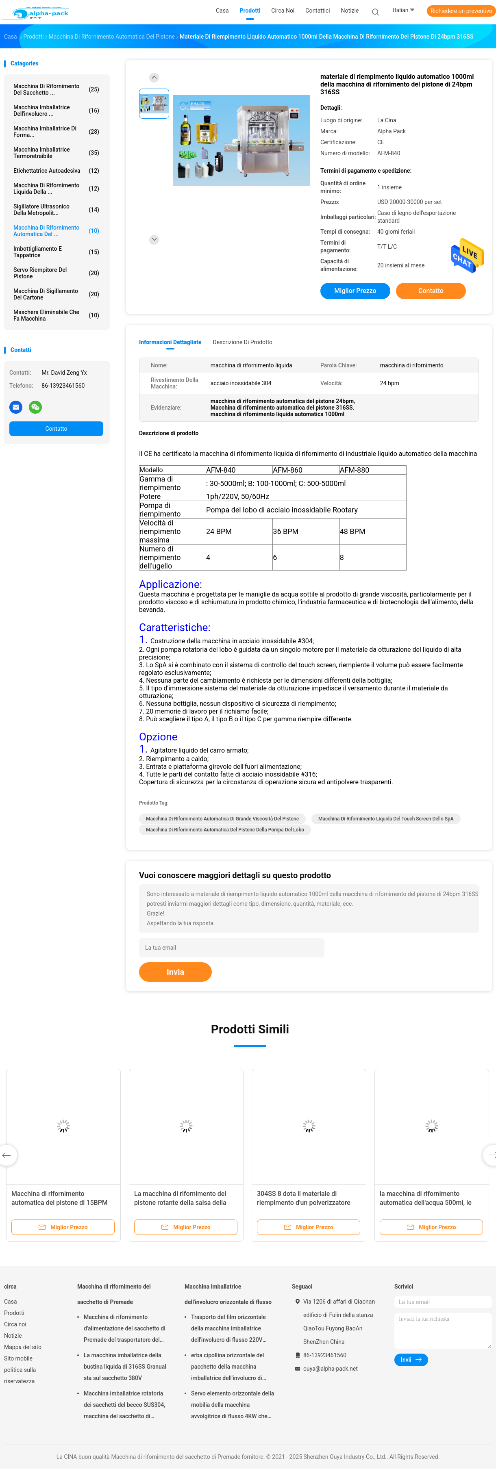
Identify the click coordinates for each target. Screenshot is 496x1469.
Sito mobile (18, 1358)
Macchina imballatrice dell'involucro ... (56, 110)
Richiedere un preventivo (461, 11)
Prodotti (14, 1313)
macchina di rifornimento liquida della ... (56, 188)
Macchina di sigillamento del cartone (56, 294)
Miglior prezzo (355, 291)
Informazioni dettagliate (170, 342)
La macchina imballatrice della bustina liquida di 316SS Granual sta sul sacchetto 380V (125, 1366)
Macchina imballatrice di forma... (56, 131)
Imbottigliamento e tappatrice (56, 251)
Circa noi (15, 1324)
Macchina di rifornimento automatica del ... (56, 230)
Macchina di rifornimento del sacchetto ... (56, 89)
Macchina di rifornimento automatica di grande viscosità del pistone (222, 819)
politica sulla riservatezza (20, 1375)
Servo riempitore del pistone (56, 273)
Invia (175, 972)
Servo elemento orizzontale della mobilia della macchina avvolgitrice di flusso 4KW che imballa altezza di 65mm (232, 1406)
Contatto (56, 428)
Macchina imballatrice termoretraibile (56, 152)
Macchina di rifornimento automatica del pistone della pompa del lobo (225, 830)
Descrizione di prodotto (242, 342)
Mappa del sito (22, 1347)
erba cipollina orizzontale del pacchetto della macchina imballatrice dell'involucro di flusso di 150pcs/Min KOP (227, 1368)
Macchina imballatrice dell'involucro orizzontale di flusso (228, 1294)
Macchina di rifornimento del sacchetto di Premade (114, 1294)
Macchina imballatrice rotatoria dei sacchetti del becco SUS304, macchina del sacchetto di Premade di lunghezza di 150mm (125, 1406)
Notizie (13, 1335)
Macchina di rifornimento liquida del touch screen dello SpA (386, 819)
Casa (10, 1301)
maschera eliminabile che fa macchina (56, 315)
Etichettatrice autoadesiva (56, 171)
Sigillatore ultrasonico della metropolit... (56, 209)
